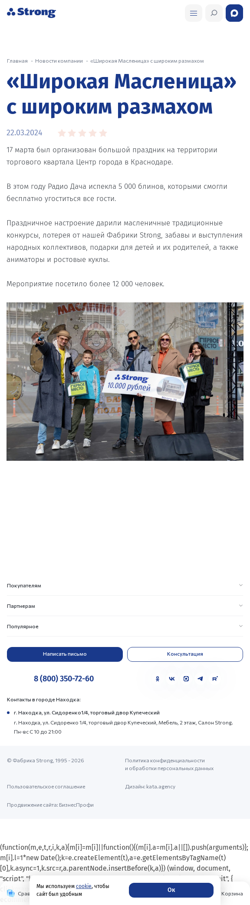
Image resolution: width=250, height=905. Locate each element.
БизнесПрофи (76, 804)
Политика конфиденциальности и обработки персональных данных (169, 764)
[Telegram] (200, 679)
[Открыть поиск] (193, 13)
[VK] (172, 679)
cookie (84, 886)
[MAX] (186, 679)
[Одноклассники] (157, 679)
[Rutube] (215, 679)
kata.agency (160, 786)
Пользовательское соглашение (46, 786)
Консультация (185, 653)
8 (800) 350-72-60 (64, 679)
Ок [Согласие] (171, 890)
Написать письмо (65, 653)
